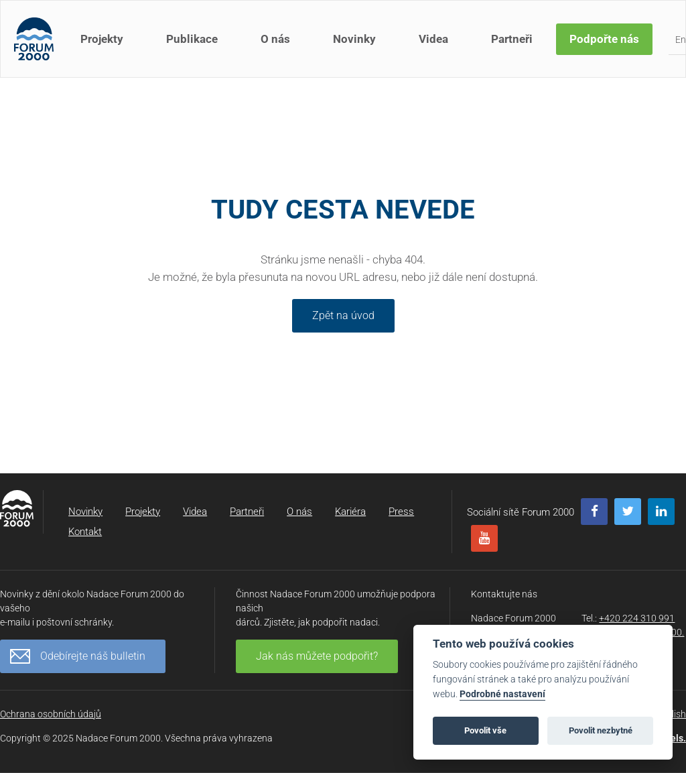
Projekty (101, 39)
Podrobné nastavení (502, 694)
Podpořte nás (604, 39)
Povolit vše (485, 730)
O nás (275, 39)
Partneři (512, 39)
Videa (433, 39)
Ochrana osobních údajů (50, 714)
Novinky (354, 39)
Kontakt (85, 532)
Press (401, 512)
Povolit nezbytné (600, 730)
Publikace (192, 39)
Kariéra (350, 512)
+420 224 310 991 (637, 618)
